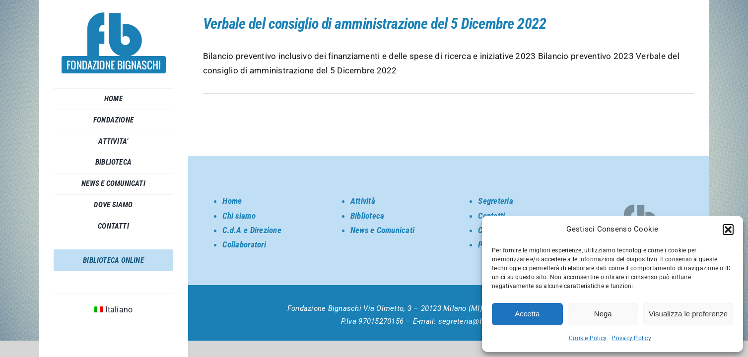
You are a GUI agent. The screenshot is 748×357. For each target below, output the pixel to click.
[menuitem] (114, 310)
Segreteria (495, 201)
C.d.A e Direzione (251, 230)
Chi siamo (238, 216)
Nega (603, 313)
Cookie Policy (588, 338)
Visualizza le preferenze (688, 313)
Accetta (527, 313)
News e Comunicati (382, 230)
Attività (362, 201)
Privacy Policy (631, 338)
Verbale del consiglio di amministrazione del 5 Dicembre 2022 (374, 23)
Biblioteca (367, 216)
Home (232, 201)
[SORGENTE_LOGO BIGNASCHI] (114, 16)
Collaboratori (244, 244)
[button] (728, 230)
